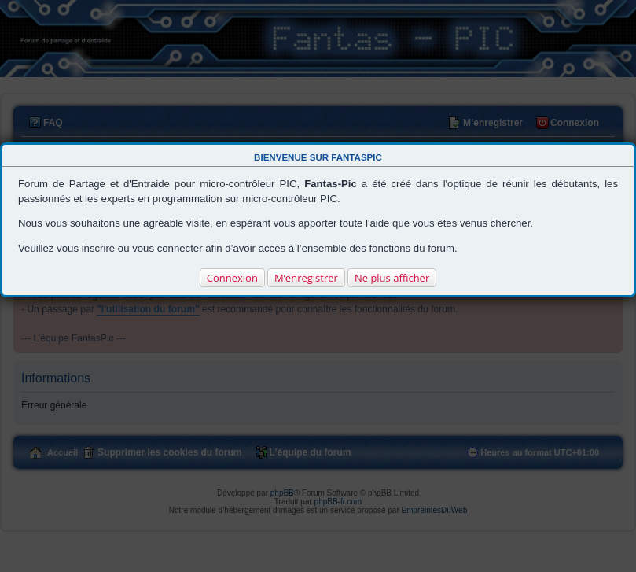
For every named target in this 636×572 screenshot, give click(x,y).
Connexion (232, 278)
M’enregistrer (306, 278)
